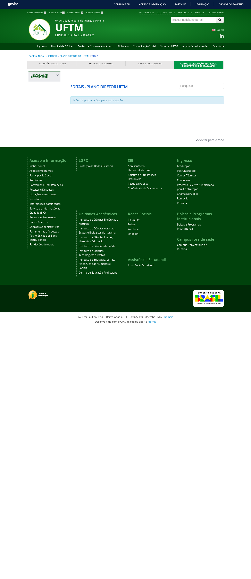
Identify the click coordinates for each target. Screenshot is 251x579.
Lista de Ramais (216, 12)
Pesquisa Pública (138, 435)
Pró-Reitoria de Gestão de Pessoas (45, 255)
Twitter (132, 476)
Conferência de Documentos (145, 440)
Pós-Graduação (186, 422)
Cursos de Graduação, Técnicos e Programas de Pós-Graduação (198, 65)
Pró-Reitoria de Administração (43, 219)
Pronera (182, 454)
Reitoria (52, 56)
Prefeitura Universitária (41, 309)
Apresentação (136, 417)
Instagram (134, 471)
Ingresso (42, 46)
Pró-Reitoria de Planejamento (43, 265)
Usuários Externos (139, 421)
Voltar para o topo (210, 391)
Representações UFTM (43, 180)
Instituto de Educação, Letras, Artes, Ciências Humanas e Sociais (97, 515)
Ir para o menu (57, 13)
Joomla (152, 573)
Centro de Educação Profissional (98, 524)
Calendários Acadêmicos (52, 63)
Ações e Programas (41, 422)
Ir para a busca (75, 13)
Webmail (199, 12)
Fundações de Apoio (42, 496)
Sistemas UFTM (169, 46)
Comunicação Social (144, 46)
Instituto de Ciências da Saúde (97, 497)
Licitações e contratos (43, 446)
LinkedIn (133, 485)
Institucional (37, 417)
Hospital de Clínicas (62, 46)
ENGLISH (219, 30)
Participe (180, 4)
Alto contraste (166, 12)
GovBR (13, 4)
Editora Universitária (41, 334)
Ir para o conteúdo (37, 13)
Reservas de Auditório (101, 63)
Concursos (183, 431)
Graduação (183, 417)
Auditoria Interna (43, 121)
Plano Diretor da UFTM (74, 56)
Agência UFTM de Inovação (44, 361)
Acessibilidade (146, 12)
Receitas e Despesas (42, 441)
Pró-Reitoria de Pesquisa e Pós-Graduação (43, 278)
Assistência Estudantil (141, 517)
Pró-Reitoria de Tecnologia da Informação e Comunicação (43, 294)
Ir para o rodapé (94, 13)
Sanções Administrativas (44, 478)
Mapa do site (185, 12)
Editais (38, 170)
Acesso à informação (152, 4)
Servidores (36, 450)
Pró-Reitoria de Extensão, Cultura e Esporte (45, 242)
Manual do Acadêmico (150, 63)
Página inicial (37, 56)
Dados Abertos (39, 473)
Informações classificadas (45, 455)
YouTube (133, 480)
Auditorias (36, 431)
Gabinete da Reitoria (45, 114)
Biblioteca (123, 46)
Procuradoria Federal (41, 130)
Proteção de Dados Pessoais (96, 417)
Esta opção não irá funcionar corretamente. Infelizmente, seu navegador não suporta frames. (147, 96)
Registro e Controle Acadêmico (95, 46)
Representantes (44, 156)
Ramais (168, 568)
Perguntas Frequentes (43, 469)
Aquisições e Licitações (195, 46)
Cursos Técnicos (186, 427)
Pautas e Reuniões (45, 163)
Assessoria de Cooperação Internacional (42, 321)
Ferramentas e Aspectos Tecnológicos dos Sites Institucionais (44, 487)
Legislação (202, 4)
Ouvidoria (218, 46)
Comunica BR (122, 4)
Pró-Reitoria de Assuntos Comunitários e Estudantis (43, 205)
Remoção (183, 450)
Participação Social (41, 427)
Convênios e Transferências (46, 436)
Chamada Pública (187, 445)
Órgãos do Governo (231, 4)
